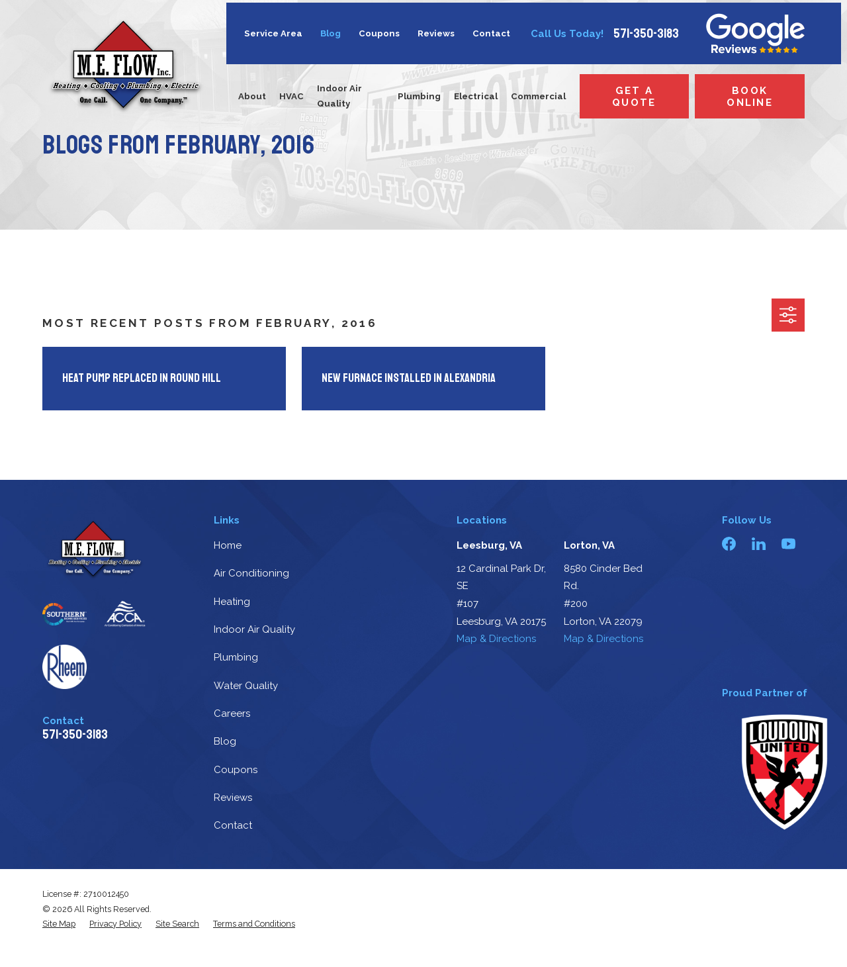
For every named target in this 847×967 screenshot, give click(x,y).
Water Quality (246, 686)
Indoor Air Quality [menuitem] (339, 96)
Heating (232, 602)
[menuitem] (58, 924)
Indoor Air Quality (254, 629)
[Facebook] (729, 544)
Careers (232, 713)
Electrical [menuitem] (476, 96)
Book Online (750, 97)
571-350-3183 (646, 33)
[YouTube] (788, 544)
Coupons (379, 33)
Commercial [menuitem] (538, 96)
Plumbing (236, 657)
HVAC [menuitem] (291, 96)
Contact (491, 33)
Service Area (273, 33)
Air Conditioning (251, 573)
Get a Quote (634, 97)
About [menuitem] (252, 96)
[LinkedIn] (759, 544)
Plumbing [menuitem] (419, 96)
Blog (330, 33)
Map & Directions (496, 639)
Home (228, 545)
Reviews (436, 33)
